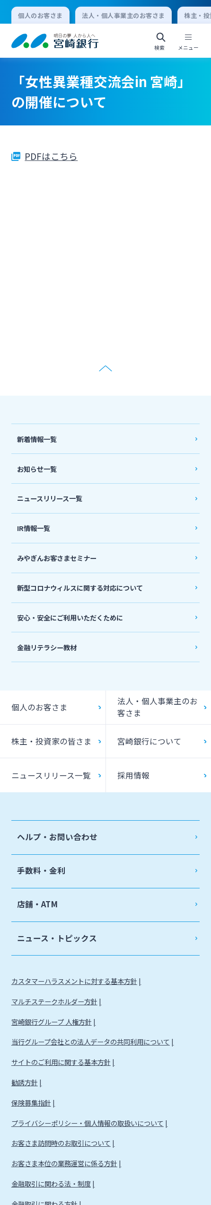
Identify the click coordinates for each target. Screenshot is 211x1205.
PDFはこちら (51, 156)
